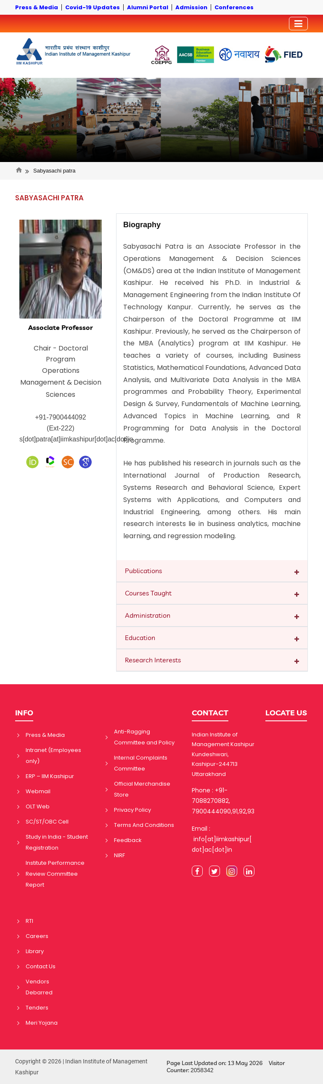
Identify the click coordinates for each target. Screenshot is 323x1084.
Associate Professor (60, 328)
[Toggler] (298, 23)
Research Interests (153, 660)
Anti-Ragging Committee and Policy (144, 737)
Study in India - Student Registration (57, 842)
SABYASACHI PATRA (49, 198)
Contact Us (41, 966)
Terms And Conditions (144, 825)
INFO (24, 712)
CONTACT (210, 712)
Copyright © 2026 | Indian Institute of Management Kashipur (81, 1067)
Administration (147, 615)
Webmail (38, 791)
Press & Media (45, 735)
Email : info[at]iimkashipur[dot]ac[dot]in (222, 839)
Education (140, 637)
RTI (29, 921)
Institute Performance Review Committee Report (55, 874)
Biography (142, 225)
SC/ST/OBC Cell (47, 822)
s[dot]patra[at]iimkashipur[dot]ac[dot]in (76, 439)
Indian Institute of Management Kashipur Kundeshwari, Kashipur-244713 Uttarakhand (223, 754)
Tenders (37, 1008)
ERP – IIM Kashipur (50, 776)
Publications (143, 570)
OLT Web (38, 806)
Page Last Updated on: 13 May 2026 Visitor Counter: (226, 1067)
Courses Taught (148, 593)
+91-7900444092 (60, 417)
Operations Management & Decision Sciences (60, 383)
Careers (37, 936)
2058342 (202, 1070)
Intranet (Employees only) (53, 755)
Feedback (128, 840)
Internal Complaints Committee (140, 763)
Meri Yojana (42, 1023)
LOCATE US (286, 712)
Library (35, 951)
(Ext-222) (60, 428)
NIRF (119, 855)
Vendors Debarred (39, 987)
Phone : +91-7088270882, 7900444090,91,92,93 (223, 801)
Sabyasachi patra (54, 170)
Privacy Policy (132, 810)
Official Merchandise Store (142, 789)
